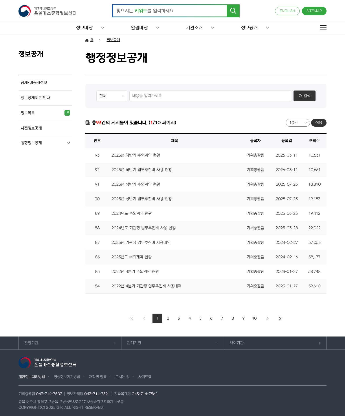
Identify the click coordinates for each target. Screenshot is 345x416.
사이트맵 (145, 377)
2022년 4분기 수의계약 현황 (135, 272)
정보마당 (84, 27)
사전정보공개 (31, 128)
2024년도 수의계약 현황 (132, 213)
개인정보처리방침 (31, 377)
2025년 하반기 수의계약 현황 (136, 155)
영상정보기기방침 (67, 377)
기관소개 (194, 27)
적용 (318, 123)
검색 (304, 96)
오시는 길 (122, 377)
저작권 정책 (97, 377)
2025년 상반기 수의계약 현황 (136, 184)
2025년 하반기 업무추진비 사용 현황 (142, 170)
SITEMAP (314, 11)
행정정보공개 (31, 143)
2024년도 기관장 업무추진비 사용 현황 (144, 228)
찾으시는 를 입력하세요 (145, 11)
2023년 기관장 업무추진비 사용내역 (141, 242)
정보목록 (45, 113)
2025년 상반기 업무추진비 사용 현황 (142, 199)
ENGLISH (287, 11)
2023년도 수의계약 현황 (132, 257)
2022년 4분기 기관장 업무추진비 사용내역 (146, 286)
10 (254, 318)
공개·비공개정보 (34, 83)
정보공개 (249, 27)
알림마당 (139, 27)
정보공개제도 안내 (35, 98)
